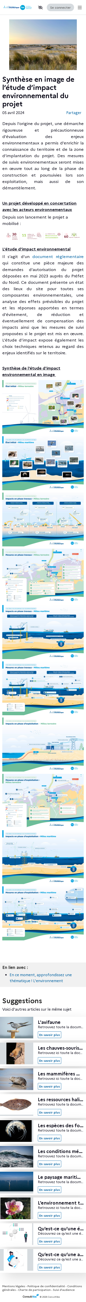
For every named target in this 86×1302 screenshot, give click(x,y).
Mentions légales (13, 1286)
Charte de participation (34, 1290)
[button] (40, 7)
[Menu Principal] (79, 7)
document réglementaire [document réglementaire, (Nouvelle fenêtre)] (58, 256)
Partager (73, 112)
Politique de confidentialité (46, 1286)
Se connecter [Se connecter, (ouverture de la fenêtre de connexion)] (60, 7)
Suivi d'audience (64, 1290)
